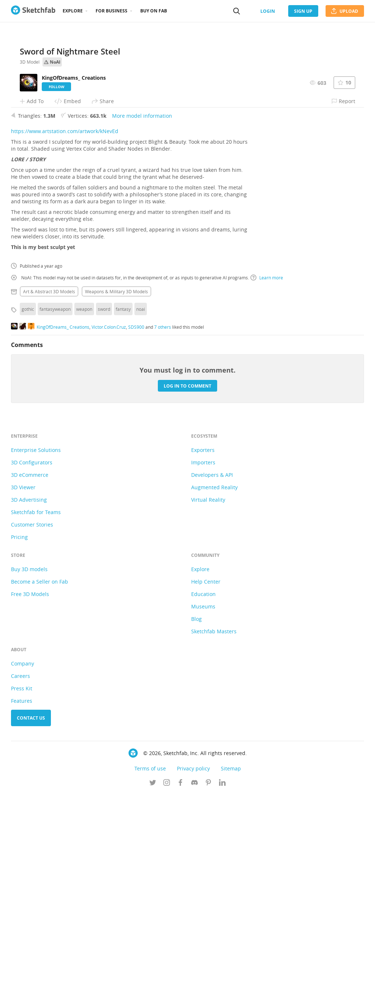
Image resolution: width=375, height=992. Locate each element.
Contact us (31, 915)
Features (21, 898)
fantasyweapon (55, 506)
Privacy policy (193, 965)
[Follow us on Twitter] (152, 981)
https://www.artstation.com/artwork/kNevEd (64, 328)
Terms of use (150, 965)
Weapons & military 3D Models (116, 489)
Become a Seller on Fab (39, 779)
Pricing (19, 734)
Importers (203, 659)
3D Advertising (29, 697)
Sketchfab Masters (214, 828)
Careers (20, 873)
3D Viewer (23, 684)
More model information (142, 313)
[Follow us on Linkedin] (222, 981)
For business (111, 11)
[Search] (236, 10)
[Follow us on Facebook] (180, 981)
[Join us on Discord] (194, 981)
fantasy (123, 506)
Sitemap (231, 965)
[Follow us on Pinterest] (208, 981)
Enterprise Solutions (36, 647)
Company (22, 860)
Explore (73, 11)
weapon (84, 506)
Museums (203, 803)
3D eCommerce (29, 672)
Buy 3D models (29, 766)
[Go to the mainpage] (33, 10)
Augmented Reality (214, 684)
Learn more (266, 475)
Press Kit (21, 885)
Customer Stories (32, 721)
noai (140, 506)
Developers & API (212, 672)
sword (104, 506)
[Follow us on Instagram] (166, 981)
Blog (196, 816)
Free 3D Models (30, 791)
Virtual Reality (208, 697)
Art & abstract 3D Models (49, 489)
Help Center (205, 779)
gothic (28, 506)
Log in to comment (187, 583)
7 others (162, 524)
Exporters (203, 647)
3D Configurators (31, 659)
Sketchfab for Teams (36, 709)
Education (203, 791)
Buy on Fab (153, 11)
